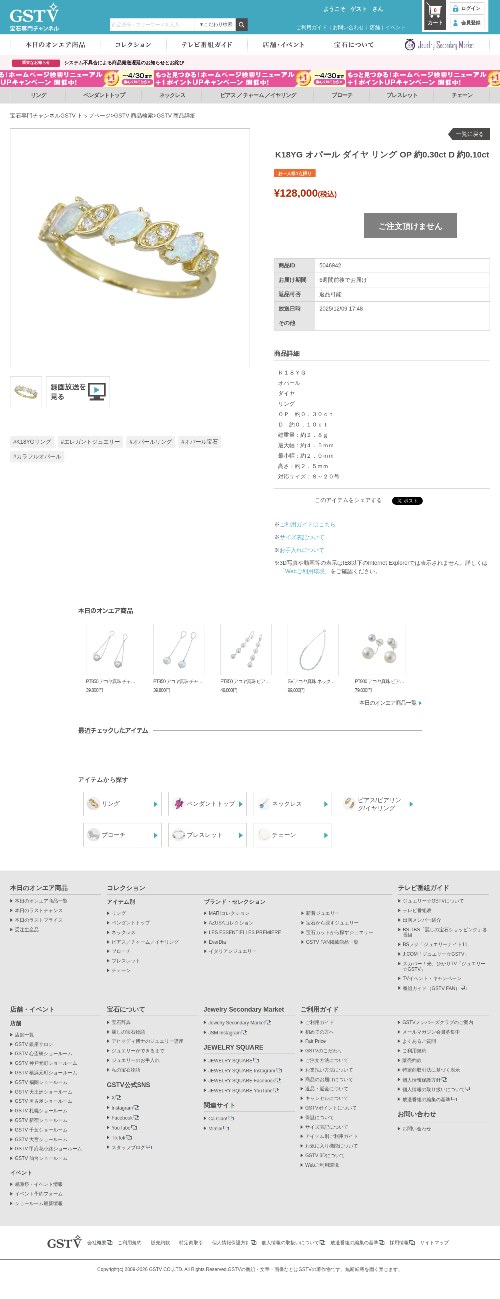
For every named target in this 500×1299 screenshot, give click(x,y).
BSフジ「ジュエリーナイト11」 (437, 944)
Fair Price (315, 1041)
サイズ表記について (326, 1127)
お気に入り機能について (331, 1146)
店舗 (375, 27)
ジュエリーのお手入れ (136, 1060)
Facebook (122, 1118)
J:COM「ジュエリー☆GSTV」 (436, 954)
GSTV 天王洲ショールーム (43, 1092)
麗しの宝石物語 (128, 1032)
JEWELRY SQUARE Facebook (241, 1081)
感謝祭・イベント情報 (39, 1184)
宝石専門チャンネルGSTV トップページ (60, 115)
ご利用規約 (414, 1051)
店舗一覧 (24, 1035)
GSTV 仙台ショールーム (41, 1158)
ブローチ (342, 95)
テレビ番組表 (417, 910)
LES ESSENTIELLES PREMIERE (245, 932)
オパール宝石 (201, 441)
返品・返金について (326, 1089)
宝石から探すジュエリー (332, 923)
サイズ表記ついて (302, 537)
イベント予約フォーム (39, 1194)
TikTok (118, 1138)
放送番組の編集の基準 (426, 1099)
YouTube (121, 1128)
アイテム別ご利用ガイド (331, 1136)
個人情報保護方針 (421, 1080)
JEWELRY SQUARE (230, 1061)
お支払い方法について (329, 1070)
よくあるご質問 (419, 1041)
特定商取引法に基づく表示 (431, 1070)
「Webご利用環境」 (305, 571)
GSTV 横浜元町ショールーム (46, 1073)
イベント (395, 27)
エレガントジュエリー (92, 441)
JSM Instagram (224, 1033)
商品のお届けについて (329, 1079)
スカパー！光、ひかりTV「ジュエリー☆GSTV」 (444, 966)
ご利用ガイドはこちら (308, 524)
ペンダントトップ (104, 95)
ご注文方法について (326, 1060)
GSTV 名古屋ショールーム (43, 1101)
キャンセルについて (326, 1098)
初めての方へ (319, 1032)
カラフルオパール (38, 456)
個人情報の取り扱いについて (433, 1089)
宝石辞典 (121, 1022)
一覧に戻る (470, 134)
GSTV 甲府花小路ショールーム (48, 1149)
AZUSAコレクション (231, 923)
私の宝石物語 (126, 1070)
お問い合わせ (348, 27)
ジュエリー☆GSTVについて (433, 901)
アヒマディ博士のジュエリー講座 (148, 1041)
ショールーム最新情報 (39, 1203)
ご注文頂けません (410, 226)
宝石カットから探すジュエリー (339, 932)
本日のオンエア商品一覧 (387, 702)
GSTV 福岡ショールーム (41, 1082)
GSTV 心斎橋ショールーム (43, 1053)
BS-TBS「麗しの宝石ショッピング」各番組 (445, 932)
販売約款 (412, 1060)
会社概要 (96, 1242)
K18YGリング (33, 441)
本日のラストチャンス (39, 910)
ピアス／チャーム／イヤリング (145, 942)
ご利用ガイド (311, 27)
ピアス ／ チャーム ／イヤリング (258, 95)
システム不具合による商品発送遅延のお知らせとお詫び (124, 63)
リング (38, 95)
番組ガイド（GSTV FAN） (431, 988)
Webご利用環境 (322, 1165)
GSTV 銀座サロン (34, 1044)
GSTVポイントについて (331, 1108)
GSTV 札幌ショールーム (41, 1111)
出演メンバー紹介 (422, 920)
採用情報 (399, 1242)
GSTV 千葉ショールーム (41, 1130)
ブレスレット (402, 95)
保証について (319, 1117)
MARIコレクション (229, 913)
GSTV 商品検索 (133, 115)
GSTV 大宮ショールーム (41, 1139)
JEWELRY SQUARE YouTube (240, 1091)
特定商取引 (191, 1242)
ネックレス (172, 95)
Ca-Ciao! (217, 1119)
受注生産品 (27, 929)
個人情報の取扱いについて (290, 1242)
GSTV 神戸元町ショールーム (46, 1063)
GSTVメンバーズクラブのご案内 (437, 1022)
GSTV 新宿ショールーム (41, 1120)
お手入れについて (302, 550)
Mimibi (215, 1129)
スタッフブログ (128, 1147)
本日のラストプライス (39, 920)
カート (435, 16)
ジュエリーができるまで (138, 1051)
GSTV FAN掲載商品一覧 (332, 942)
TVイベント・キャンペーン (432, 978)
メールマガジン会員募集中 (431, 1032)
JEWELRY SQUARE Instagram (241, 1071)
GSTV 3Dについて (325, 1155)
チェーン (462, 95)
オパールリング (152, 441)
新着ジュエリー (323, 913)
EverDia (217, 942)
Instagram (122, 1108)
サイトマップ (434, 1242)
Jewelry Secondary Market (236, 1023)
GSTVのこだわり (323, 1051)
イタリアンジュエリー (233, 951)
